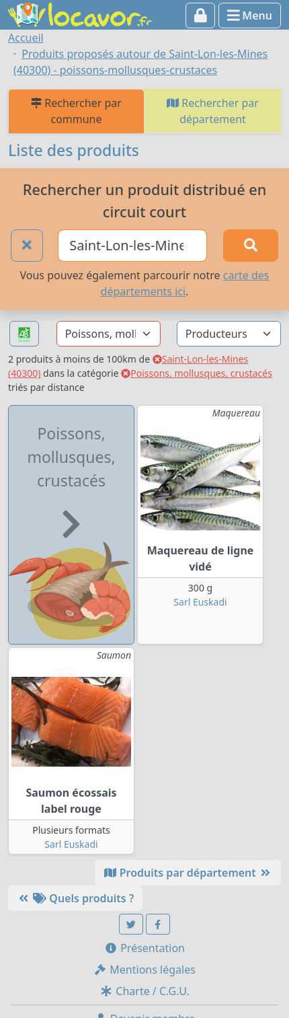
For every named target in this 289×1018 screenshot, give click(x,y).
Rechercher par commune (76, 111)
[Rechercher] (250, 245)
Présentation (144, 948)
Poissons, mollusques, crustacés (196, 373)
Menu (249, 15)
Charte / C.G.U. (144, 991)
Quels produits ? (75, 898)
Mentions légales (144, 969)
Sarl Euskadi (199, 601)
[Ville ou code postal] (132, 245)
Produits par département (188, 872)
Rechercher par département (213, 111)
